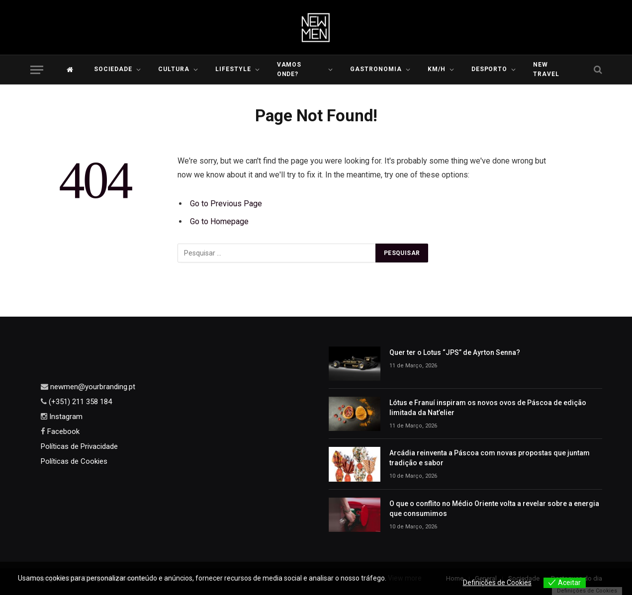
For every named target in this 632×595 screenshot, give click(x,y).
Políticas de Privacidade (79, 446)
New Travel (546, 69)
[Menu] (36, 70)
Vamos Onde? (289, 69)
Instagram (65, 416)
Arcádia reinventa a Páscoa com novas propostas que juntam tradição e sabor (489, 458)
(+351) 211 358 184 (79, 401)
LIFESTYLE (233, 69)
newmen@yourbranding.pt (91, 386)
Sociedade (113, 69)
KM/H (437, 69)
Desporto (489, 69)
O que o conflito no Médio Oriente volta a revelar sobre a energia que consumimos (494, 508)
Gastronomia (376, 69)
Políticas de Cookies (74, 461)
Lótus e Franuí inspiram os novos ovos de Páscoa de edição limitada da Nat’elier (487, 408)
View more (405, 578)
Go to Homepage (219, 221)
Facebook (62, 431)
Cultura (173, 69)
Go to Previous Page (226, 203)
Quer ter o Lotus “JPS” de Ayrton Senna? (454, 352)
